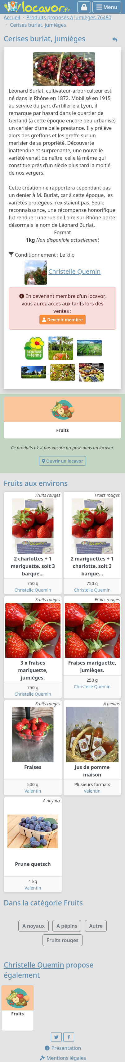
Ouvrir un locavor (62, 461)
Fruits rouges (62, 940)
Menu (106, 7)
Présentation (62, 1048)
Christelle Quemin (33, 590)
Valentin (33, 791)
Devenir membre (62, 320)
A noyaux (33, 925)
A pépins (66, 925)
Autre (95, 925)
